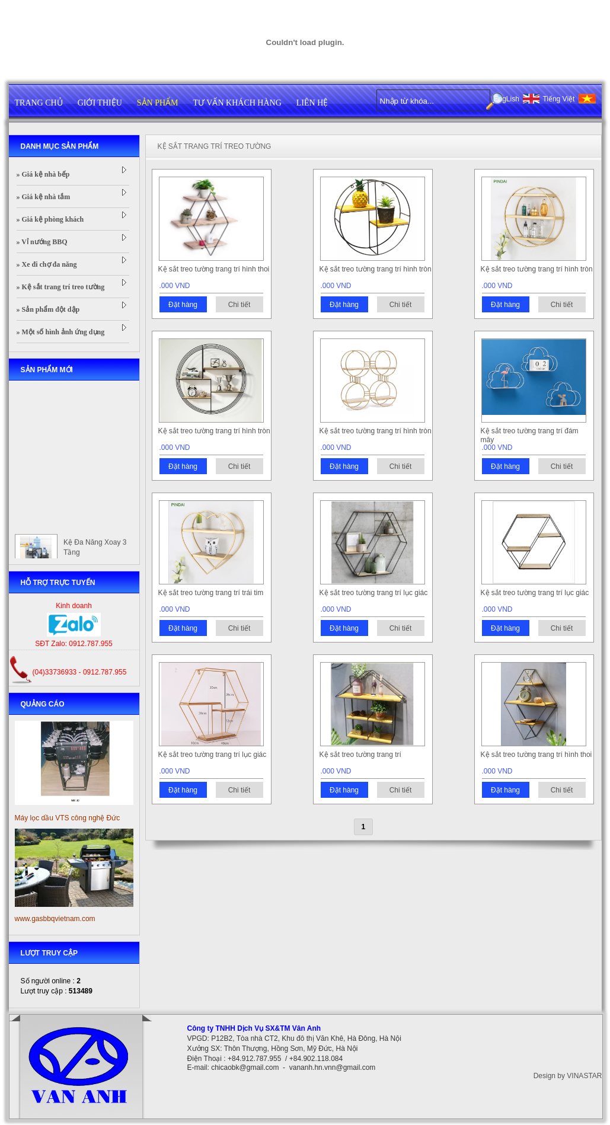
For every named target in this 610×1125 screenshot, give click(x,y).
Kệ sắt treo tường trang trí (360, 754)
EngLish (506, 99)
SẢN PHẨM (157, 102)
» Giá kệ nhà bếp (71, 172)
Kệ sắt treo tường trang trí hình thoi (214, 269)
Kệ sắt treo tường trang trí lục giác (374, 593)
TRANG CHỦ (39, 102)
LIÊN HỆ (312, 102)
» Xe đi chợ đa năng (71, 263)
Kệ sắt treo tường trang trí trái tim (211, 593)
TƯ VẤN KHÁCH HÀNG (237, 102)
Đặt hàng (182, 305)
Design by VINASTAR (568, 1076)
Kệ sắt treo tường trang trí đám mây (530, 435)
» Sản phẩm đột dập (71, 308)
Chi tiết (239, 305)
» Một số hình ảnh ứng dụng (71, 330)
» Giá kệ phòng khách (71, 217)
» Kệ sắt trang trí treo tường (71, 285)
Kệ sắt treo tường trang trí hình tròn (376, 269)
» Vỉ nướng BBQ (71, 240)
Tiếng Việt (558, 99)
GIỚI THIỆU (100, 102)
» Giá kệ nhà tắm (71, 195)
